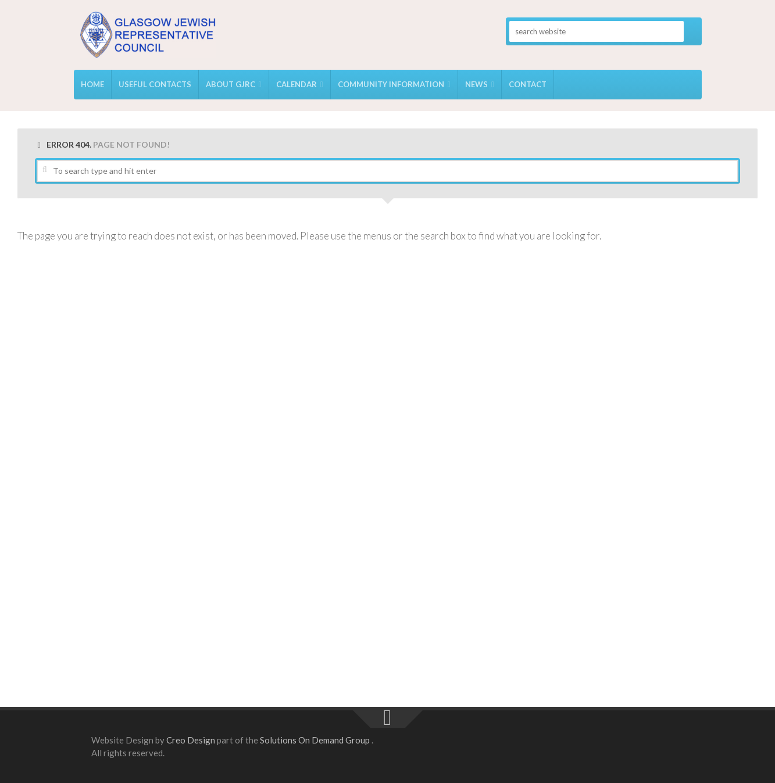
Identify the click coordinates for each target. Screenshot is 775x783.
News (476, 84)
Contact (528, 84)
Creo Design (190, 740)
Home (92, 84)
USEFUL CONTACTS (155, 84)
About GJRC (230, 84)
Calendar (296, 84)
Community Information (391, 84)
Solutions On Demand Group (315, 740)
